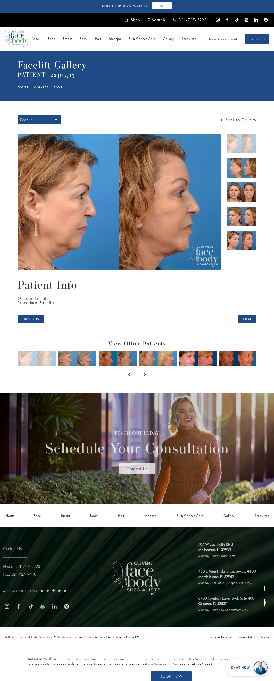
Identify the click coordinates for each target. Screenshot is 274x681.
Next (247, 318)
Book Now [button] (171, 676)
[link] (189, 20)
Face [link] (51, 38)
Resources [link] (188, 38)
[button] (156, 20)
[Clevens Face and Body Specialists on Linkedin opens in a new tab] (256, 20)
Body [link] (83, 38)
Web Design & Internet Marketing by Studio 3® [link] (109, 636)
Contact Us (257, 39)
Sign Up (162, 6)
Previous (31, 318)
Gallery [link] (168, 38)
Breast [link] (67, 38)
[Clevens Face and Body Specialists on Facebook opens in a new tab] (227, 20)
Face (58, 86)
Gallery (41, 86)
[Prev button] (129, 375)
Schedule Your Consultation (137, 445)
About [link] (36, 38)
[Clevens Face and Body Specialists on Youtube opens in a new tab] (246, 20)
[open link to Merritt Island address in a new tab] (229, 577)
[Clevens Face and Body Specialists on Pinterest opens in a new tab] (266, 20)
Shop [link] (132, 20)
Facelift (47, 302)
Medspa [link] (115, 38)
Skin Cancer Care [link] (142, 38)
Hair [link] (98, 38)
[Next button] (145, 375)
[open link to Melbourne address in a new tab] (219, 550)
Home (23, 86)
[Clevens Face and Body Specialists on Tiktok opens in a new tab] (237, 20)
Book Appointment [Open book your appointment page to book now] (223, 39)
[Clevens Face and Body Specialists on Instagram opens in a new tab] (218, 20)
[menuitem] (218, 20)
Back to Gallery (237, 120)
